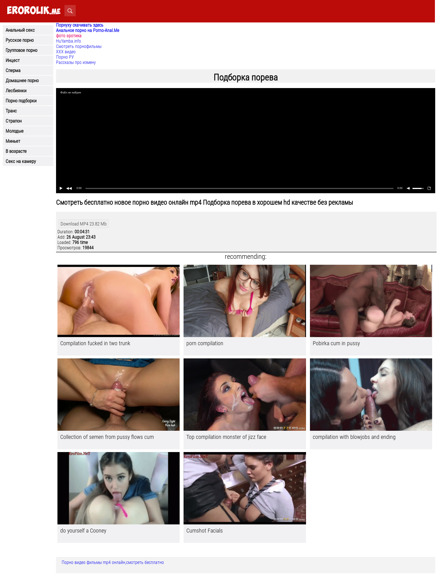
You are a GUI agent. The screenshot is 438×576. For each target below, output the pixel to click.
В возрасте (16, 151)
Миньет (13, 141)
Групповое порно (21, 50)
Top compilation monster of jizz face (226, 437)
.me (34, 10)
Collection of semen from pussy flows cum (107, 437)
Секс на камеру (21, 161)
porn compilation (204, 343)
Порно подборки (21, 100)
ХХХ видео (66, 51)
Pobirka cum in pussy (336, 343)
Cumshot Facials (204, 530)
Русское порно (20, 40)
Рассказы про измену (76, 62)
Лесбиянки (16, 90)
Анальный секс (20, 30)
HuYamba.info (68, 41)
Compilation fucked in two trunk (95, 343)
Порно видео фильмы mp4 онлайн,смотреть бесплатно (113, 562)
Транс (11, 111)
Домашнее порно (22, 80)
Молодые (15, 131)
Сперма (13, 70)
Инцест (13, 60)
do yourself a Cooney (83, 530)
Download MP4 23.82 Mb (83, 224)
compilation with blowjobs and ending (354, 437)
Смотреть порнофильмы (78, 46)
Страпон (14, 121)
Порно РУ (65, 57)
